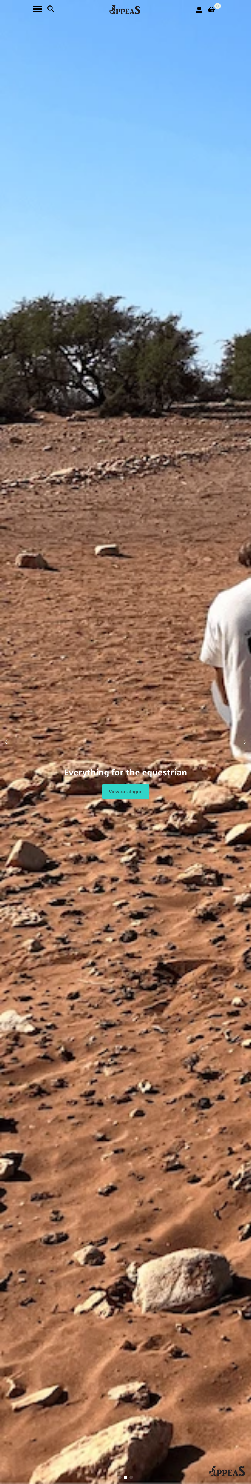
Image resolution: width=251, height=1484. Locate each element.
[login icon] (199, 10)
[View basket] (213, 10)
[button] (6, 742)
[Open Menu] (37, 9)
